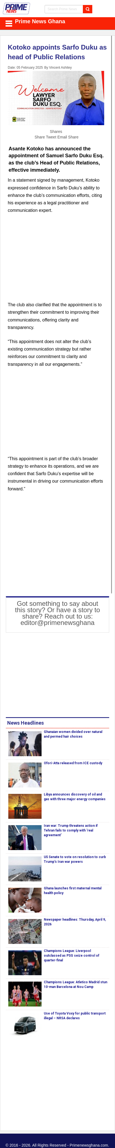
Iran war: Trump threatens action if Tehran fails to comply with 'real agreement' (71, 830)
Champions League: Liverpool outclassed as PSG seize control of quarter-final (71, 955)
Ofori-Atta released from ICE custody (73, 763)
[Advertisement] (56, 261)
